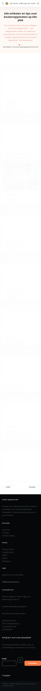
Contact (5, 533)
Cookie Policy (8, 552)
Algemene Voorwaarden (12, 575)
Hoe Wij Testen (8, 536)
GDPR (4, 555)
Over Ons (6, 530)
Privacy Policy (8, 549)
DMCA (4, 558)
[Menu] (38, 3)
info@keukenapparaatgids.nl (14, 606)
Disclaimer (6, 561)
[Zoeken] (3, 3)
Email (4, 659)
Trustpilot (6, 675)
